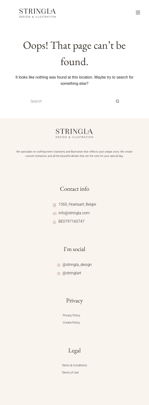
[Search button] (117, 101)
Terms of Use (70, 372)
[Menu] (138, 12)
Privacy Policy (71, 315)
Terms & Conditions (74, 365)
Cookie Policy (71, 322)
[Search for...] (70, 101)
